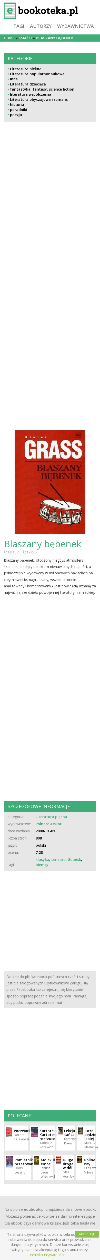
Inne (14, 79)
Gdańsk (74, 859)
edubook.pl (34, 1209)
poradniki (18, 109)
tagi (18, 26)
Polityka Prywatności (47, 1254)
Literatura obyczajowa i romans (39, 99)
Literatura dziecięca (28, 84)
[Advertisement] (35, 228)
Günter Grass (20, 551)
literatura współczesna (30, 94)
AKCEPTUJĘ (87, 1234)
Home (9, 37)
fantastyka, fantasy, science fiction (42, 89)
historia (17, 104)
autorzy (41, 26)
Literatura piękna (26, 68)
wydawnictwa (75, 26)
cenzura (58, 859)
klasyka (42, 859)
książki (25, 37)
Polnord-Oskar (49, 823)
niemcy (42, 864)
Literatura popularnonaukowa (37, 73)
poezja (16, 114)
